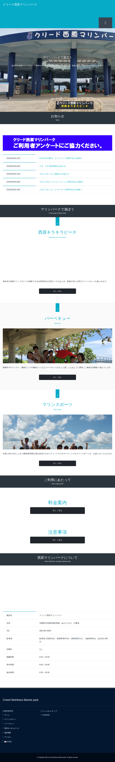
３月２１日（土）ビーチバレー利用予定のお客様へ (60, 189)
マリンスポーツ (10, 719)
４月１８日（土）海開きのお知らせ (54, 174)
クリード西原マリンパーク (20, 4)
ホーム (6, 715)
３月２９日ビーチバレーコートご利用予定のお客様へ (61, 182)
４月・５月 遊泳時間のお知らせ (52, 166)
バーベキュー (9, 724)
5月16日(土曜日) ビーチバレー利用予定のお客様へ (61, 158)
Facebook (45, 715)
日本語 (8, 741)
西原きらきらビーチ (11, 728)
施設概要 (7, 732)
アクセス (7, 737)
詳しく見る (57, 291)
